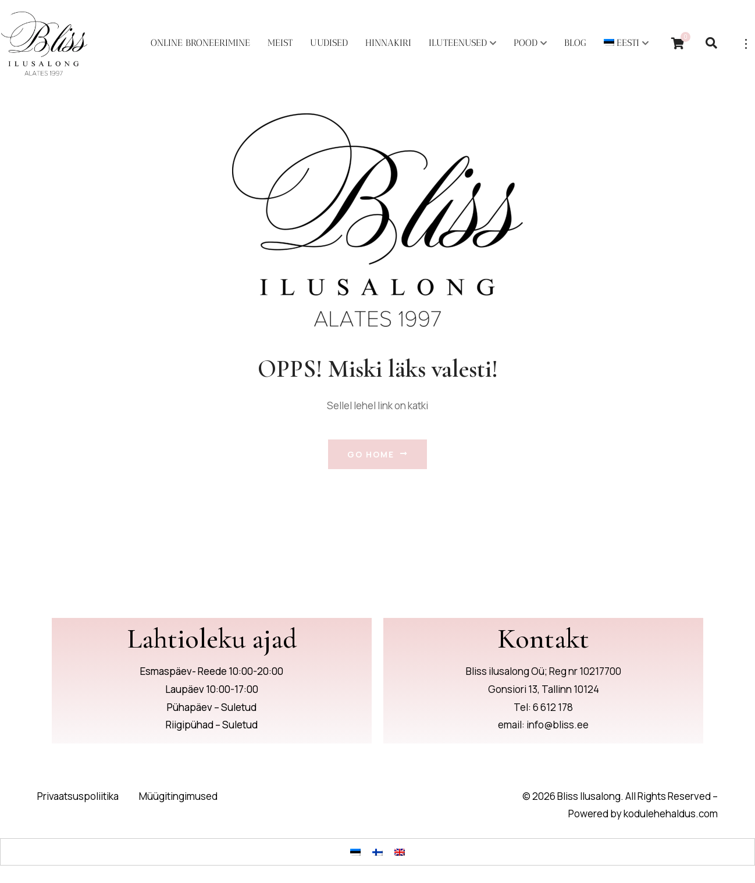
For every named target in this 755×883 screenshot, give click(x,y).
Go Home (377, 454)
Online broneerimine (200, 42)
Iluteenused (458, 42)
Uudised (329, 42)
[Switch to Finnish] (377, 851)
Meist (280, 42)
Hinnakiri (388, 42)
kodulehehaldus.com (671, 814)
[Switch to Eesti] (355, 851)
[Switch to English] (400, 851)
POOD (525, 42)
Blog (575, 42)
